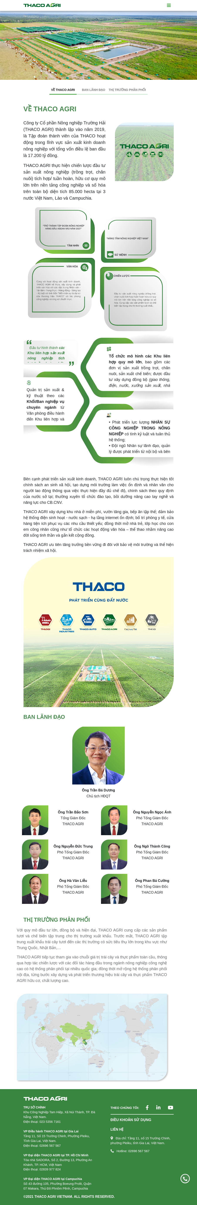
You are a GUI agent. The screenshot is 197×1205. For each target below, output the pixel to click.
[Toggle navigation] (169, 5)
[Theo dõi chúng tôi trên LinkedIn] (155, 1108)
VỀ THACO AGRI (63, 90)
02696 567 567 (139, 1151)
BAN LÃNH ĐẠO (93, 90)
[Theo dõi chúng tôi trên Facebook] (144, 1108)
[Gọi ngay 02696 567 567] (185, 1178)
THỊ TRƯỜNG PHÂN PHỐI (127, 90)
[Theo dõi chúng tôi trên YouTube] (167, 1108)
